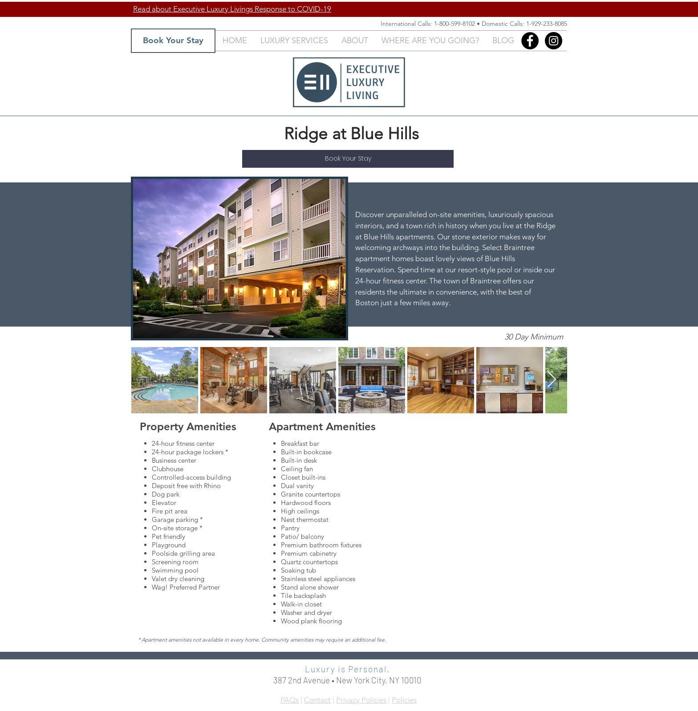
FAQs (289, 699)
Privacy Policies (361, 699)
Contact (317, 699)
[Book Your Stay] (173, 40)
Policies (404, 699)
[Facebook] (530, 40)
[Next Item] (552, 379)
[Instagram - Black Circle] (553, 40)
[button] (294, 41)
